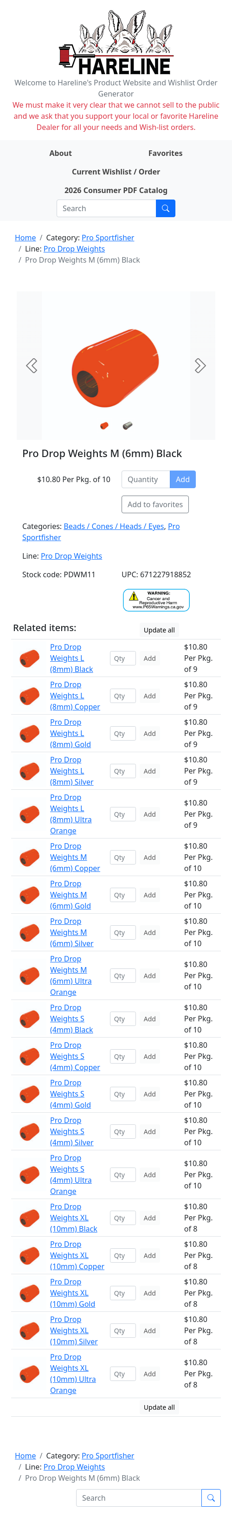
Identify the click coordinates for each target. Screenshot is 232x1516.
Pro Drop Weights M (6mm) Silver (72, 932)
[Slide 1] (128, 425)
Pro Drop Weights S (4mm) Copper (75, 1056)
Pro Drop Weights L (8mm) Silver (72, 771)
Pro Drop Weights (74, 249)
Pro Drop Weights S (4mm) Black (71, 1018)
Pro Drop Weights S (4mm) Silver (72, 1131)
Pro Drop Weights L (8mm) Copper (75, 695)
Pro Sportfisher (108, 237)
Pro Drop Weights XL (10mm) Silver (74, 1330)
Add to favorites (155, 504)
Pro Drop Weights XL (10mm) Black (73, 1217)
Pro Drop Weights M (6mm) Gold (70, 894)
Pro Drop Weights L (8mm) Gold (70, 733)
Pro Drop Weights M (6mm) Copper (75, 857)
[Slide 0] (104, 425)
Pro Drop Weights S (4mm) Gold (70, 1093)
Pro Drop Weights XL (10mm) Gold (72, 1293)
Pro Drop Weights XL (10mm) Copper (77, 1255)
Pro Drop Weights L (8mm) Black (71, 658)
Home (25, 237)
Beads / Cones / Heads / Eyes (114, 526)
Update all (159, 630)
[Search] (106, 208)
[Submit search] (165, 208)
